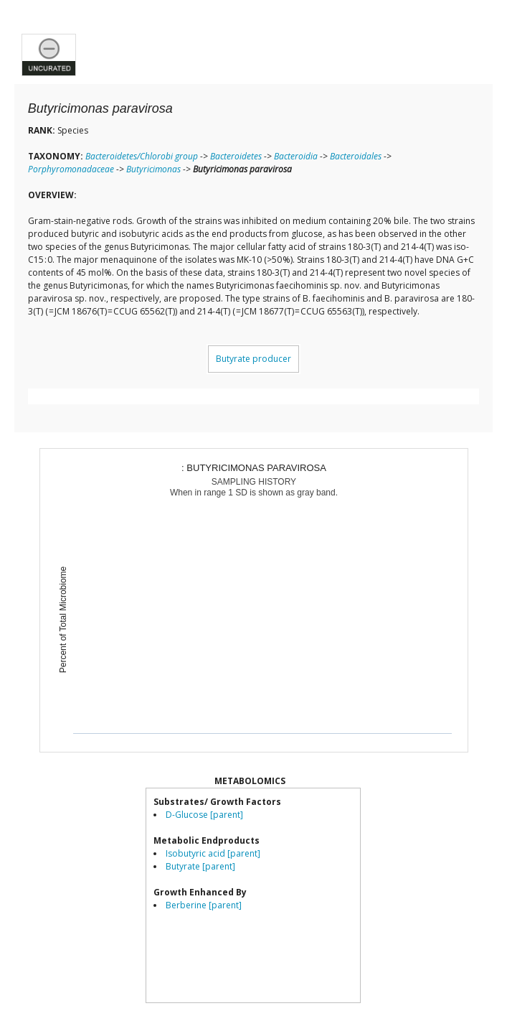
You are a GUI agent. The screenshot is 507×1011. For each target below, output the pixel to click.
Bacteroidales (356, 156)
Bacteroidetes (236, 156)
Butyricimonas (153, 169)
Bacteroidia (296, 156)
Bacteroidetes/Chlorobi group (141, 156)
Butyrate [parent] (200, 866)
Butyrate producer (253, 359)
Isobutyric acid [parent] (213, 853)
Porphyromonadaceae (71, 169)
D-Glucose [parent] (204, 815)
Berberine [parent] (204, 905)
